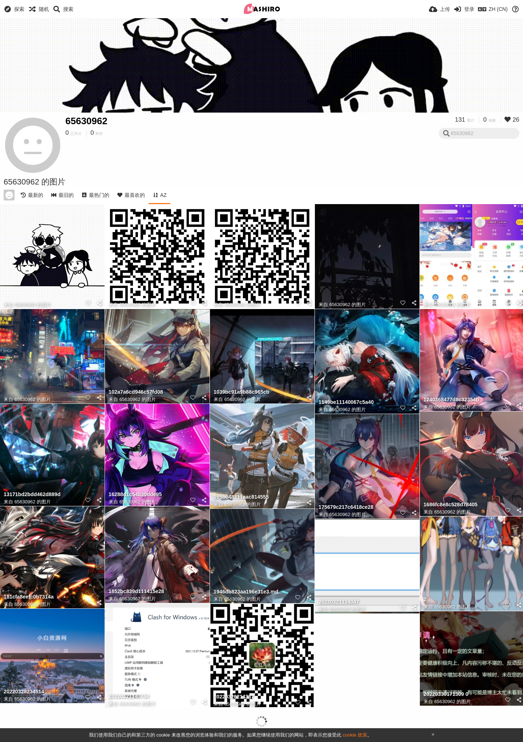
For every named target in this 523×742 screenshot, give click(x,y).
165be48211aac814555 (241, 497)
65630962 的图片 (33, 304)
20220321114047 (339, 602)
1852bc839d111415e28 (136, 591)
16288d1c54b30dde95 (135, 494)
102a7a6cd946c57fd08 (136, 392)
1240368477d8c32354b (451, 399)
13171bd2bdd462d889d (32, 494)
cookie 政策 (354, 735)
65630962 (86, 120)
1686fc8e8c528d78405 (450, 504)
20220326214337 (234, 697)
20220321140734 (129, 696)
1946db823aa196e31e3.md (246, 592)
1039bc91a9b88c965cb (241, 392)
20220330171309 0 (445, 694)
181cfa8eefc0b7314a (29, 597)
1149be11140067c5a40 (346, 402)
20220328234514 (24, 691)
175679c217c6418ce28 (346, 507)
